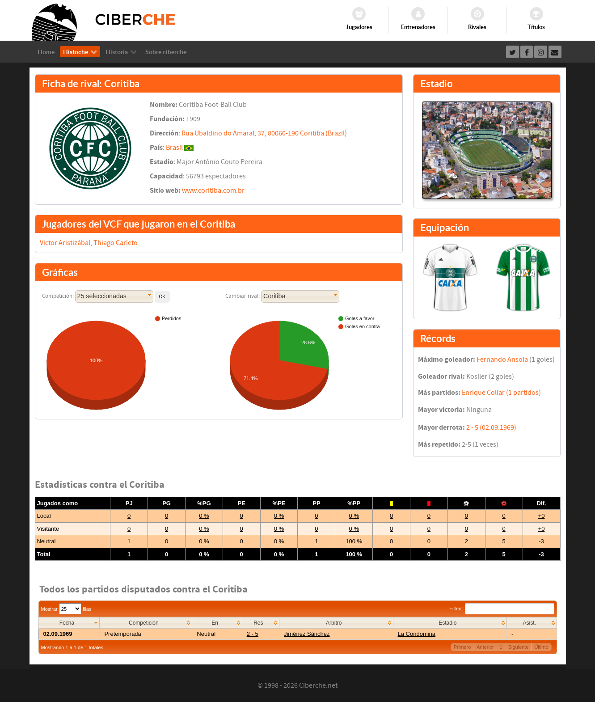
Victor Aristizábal (65, 243)
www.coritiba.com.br (213, 190)
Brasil (174, 148)
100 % (354, 541)
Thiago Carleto (115, 243)
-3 (541, 541)
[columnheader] (69, 623)
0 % (204, 515)
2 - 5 (252, 633)
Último (541, 647)
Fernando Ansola (502, 359)
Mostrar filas (66, 609)
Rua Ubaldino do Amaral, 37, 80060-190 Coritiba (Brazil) (264, 133)
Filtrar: (501, 608)
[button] (162, 297)
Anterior (485, 647)
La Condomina (417, 633)
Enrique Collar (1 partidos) (501, 393)
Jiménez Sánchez (307, 633)
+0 (541, 515)
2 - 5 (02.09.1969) (491, 427)
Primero (462, 647)
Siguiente (518, 647)
